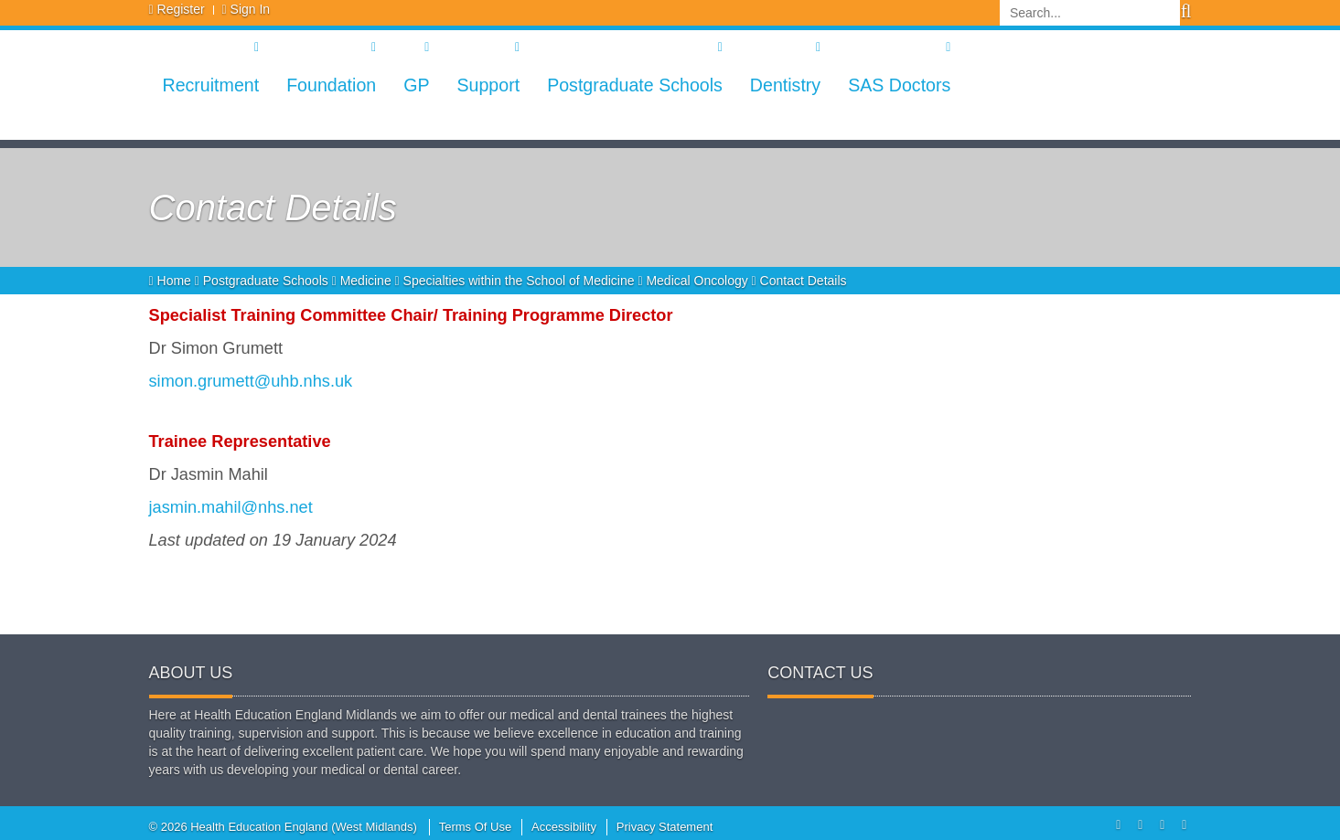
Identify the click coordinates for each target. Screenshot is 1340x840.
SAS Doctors (899, 85)
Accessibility (563, 827)
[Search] (1090, 13)
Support (488, 85)
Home (172, 280)
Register (181, 9)
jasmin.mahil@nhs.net (231, 507)
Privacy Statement (664, 827)
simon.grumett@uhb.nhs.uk (251, 381)
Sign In (250, 9)
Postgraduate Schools (635, 85)
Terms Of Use (475, 827)
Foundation (331, 85)
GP (416, 85)
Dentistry (785, 85)
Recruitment (211, 85)
